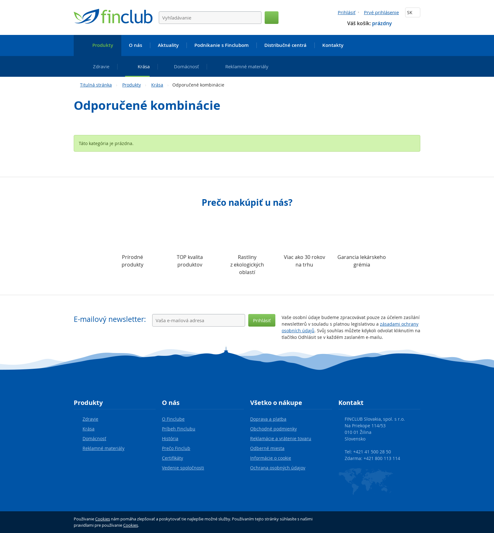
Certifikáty (172, 458)
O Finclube (173, 419)
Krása (157, 85)
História (170, 438)
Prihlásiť (346, 12)
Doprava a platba (268, 419)
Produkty (131, 85)
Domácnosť (94, 438)
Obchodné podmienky (273, 429)
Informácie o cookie (270, 458)
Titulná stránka (96, 85)
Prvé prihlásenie (381, 12)
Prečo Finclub (176, 448)
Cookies (102, 519)
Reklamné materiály (103, 448)
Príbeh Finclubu (178, 429)
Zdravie (90, 419)
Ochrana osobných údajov (277, 468)
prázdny (382, 23)
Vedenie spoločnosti (183, 468)
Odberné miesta (267, 448)
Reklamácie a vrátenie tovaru (280, 438)
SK (412, 12)
